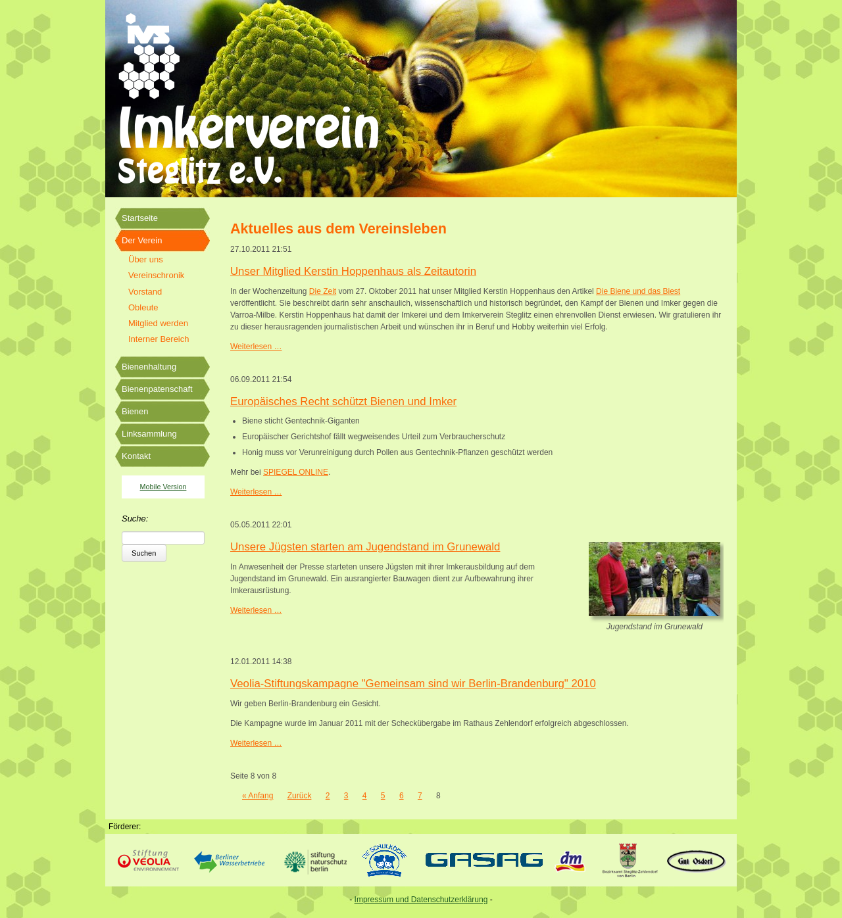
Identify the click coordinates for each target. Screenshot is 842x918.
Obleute (143, 307)
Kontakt (136, 456)
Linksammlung (149, 434)
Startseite (140, 218)
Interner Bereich (158, 339)
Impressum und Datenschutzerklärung (421, 899)
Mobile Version (163, 487)
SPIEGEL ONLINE (295, 472)
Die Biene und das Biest (638, 291)
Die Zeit (322, 291)
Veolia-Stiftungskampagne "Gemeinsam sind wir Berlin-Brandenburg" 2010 (413, 683)
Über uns (145, 259)
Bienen (135, 411)
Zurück (299, 795)
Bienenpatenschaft (157, 389)
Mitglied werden (158, 323)
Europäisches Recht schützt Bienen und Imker (343, 401)
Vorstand (145, 292)
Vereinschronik (156, 275)
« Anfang (257, 795)
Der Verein (142, 240)
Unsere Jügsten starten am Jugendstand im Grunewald (365, 547)
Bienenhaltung (149, 367)
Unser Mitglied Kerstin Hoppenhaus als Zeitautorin (353, 271)
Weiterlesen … (256, 346)
